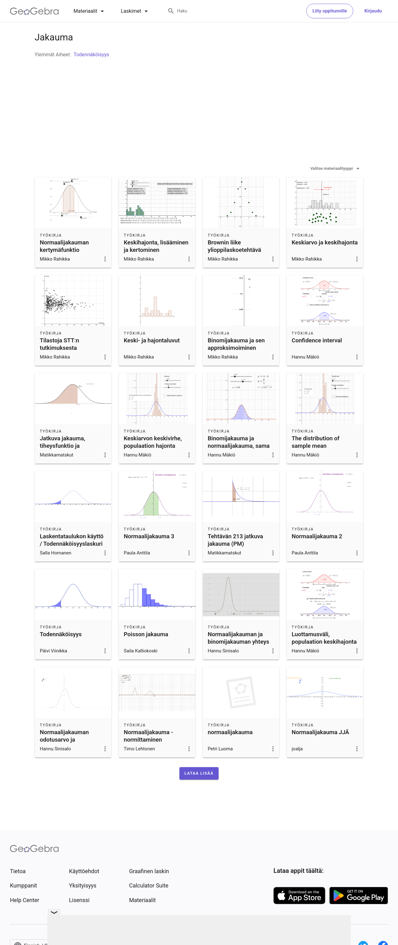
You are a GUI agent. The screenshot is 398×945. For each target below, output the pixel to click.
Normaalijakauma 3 (149, 552)
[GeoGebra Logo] (34, 11)
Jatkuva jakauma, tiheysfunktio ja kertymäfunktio (62, 461)
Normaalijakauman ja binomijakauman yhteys (238, 653)
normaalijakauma (230, 747)
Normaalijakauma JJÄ (320, 747)
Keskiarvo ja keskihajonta (325, 258)
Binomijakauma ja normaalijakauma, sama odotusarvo (239, 461)
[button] (198, 789)
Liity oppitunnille (329, 11)
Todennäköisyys (61, 649)
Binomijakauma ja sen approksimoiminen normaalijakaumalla (236, 363)
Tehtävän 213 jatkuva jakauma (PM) (235, 556)
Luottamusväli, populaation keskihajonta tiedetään (324, 657)
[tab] (90, 11)
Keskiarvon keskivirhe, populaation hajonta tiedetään (153, 461)
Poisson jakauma (146, 649)
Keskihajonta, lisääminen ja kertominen (156, 262)
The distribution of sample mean (316, 458)
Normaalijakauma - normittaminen (148, 751)
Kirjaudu (373, 11)
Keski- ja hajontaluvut (152, 356)
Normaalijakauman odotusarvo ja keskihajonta (64, 755)
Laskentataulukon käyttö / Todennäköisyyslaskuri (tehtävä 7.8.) (72, 559)
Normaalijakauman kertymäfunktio (64, 262)
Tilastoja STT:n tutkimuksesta (59, 360)
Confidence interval (317, 356)
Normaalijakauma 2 (317, 552)
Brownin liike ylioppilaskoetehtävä (234, 262)
